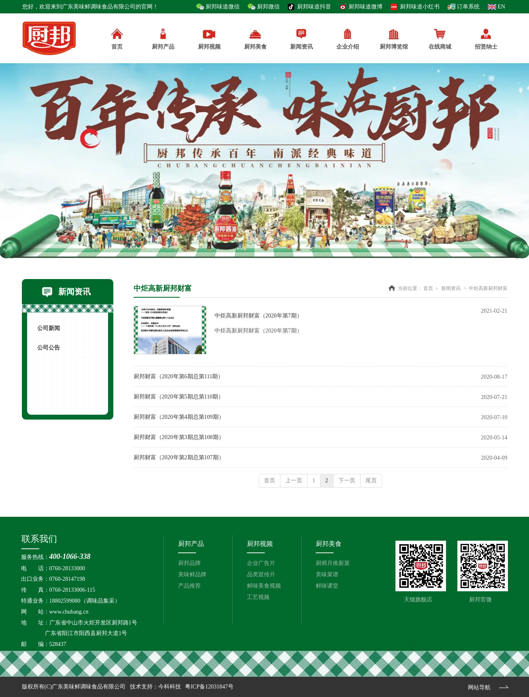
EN (502, 7)
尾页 (371, 480)
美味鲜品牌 (192, 574)
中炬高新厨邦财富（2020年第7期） (258, 316)
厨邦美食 (329, 543)
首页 (428, 288)
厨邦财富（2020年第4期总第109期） (179, 417)
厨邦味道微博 (365, 7)
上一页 (293, 480)
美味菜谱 (327, 574)
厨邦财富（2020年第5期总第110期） (179, 397)
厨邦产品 (163, 39)
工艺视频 (258, 597)
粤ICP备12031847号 (209, 687)
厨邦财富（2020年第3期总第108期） (179, 437)
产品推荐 (189, 586)
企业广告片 (261, 563)
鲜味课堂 (327, 586)
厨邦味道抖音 (314, 7)
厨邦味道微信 (223, 7)
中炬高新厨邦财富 (488, 288)
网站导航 (479, 687)
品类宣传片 (261, 574)
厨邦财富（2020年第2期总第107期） (179, 457)
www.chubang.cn (69, 612)
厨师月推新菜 (333, 563)
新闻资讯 (451, 288)
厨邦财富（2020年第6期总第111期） (179, 376)
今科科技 (169, 687)
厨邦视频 (260, 543)
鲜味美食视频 (264, 586)
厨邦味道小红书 (420, 7)
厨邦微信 (268, 7)
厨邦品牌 (189, 563)
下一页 (346, 480)
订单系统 (468, 7)
